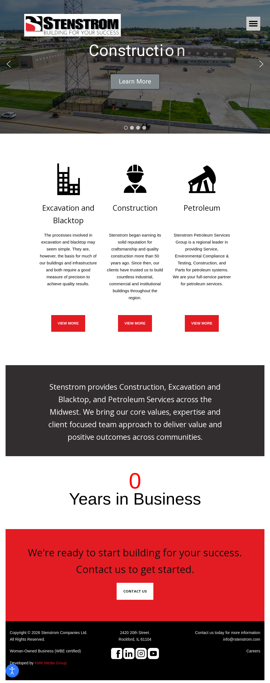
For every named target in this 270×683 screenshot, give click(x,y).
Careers (253, 651)
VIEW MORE (68, 323)
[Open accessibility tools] (12, 670)
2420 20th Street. (135, 632)
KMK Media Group (51, 663)
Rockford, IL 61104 (135, 639)
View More (201, 323)
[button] (8, 64)
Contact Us (135, 591)
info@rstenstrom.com (241, 639)
